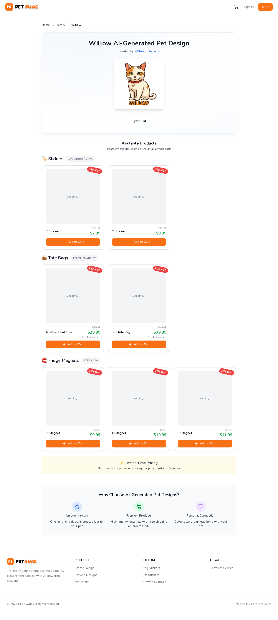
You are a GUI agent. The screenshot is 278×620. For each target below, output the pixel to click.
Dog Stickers (151, 568)
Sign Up (265, 7)
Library (60, 25)
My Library (82, 582)
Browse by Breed (154, 582)
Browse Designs (86, 575)
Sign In (249, 7)
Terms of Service (221, 568)
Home (46, 25)
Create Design (84, 568)
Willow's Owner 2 (147, 51)
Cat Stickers (150, 575)
